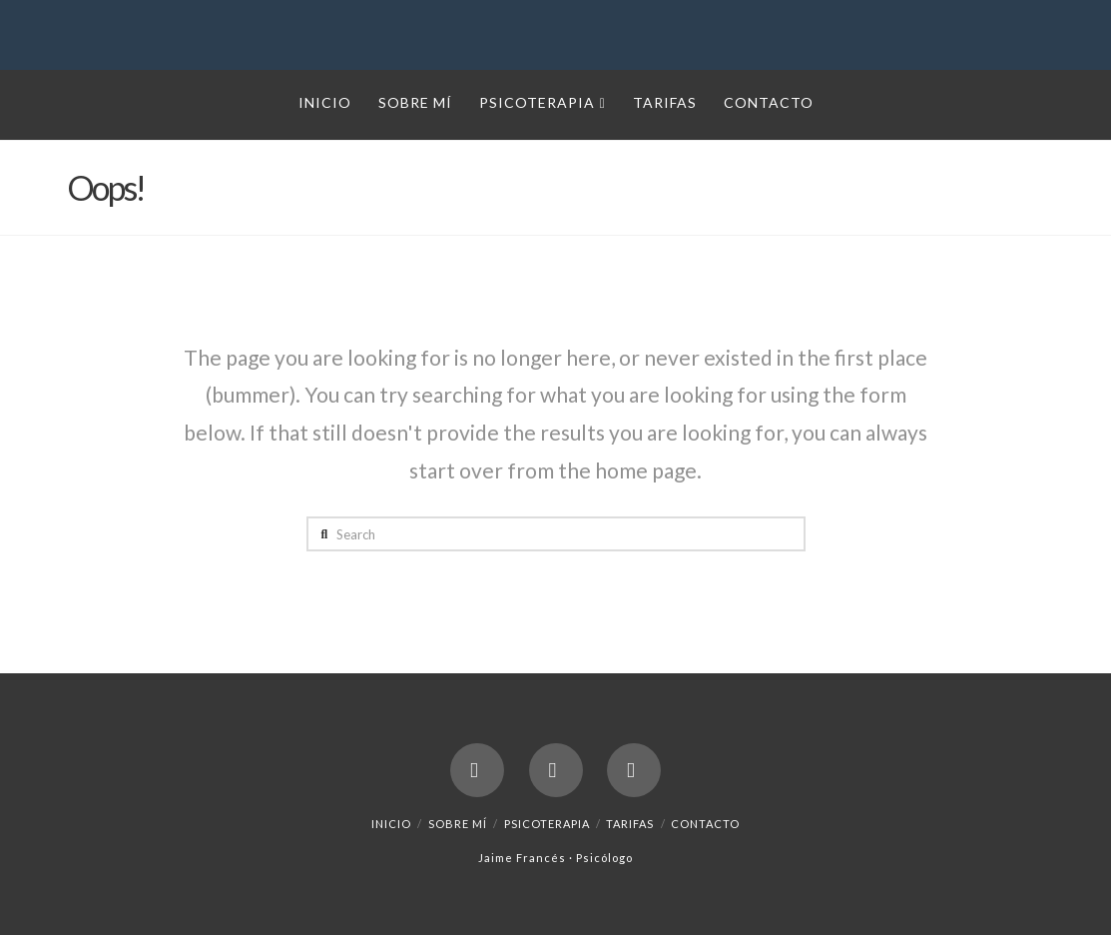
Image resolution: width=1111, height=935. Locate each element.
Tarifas (630, 823)
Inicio (391, 823)
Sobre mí (457, 823)
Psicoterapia (547, 823)
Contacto (705, 823)
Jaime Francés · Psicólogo (555, 857)
